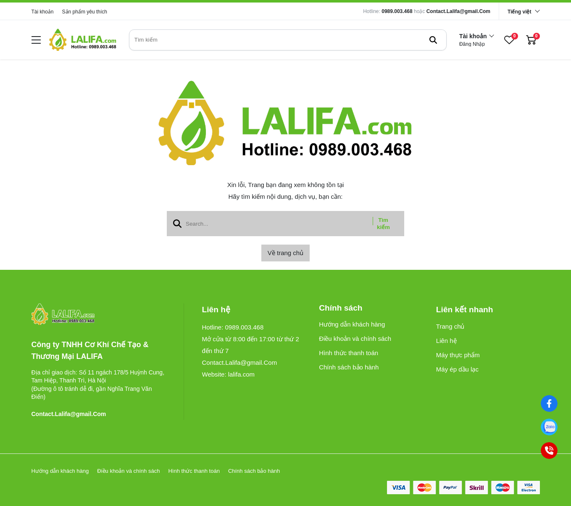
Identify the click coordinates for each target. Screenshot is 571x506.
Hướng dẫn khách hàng (352, 324)
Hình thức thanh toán (348, 352)
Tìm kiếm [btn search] (383, 223)
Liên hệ (446, 340)
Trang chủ (450, 326)
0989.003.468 (397, 11)
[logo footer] (99, 314)
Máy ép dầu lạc (457, 369)
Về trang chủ (285, 252)
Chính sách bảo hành (349, 367)
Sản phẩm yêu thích (84, 12)
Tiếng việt (519, 12)
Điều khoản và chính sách (355, 338)
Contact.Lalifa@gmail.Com (458, 11)
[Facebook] (549, 403)
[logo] (82, 40)
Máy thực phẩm (458, 354)
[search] (288, 39)
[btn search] (433, 40)
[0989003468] (549, 427)
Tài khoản (43, 12)
